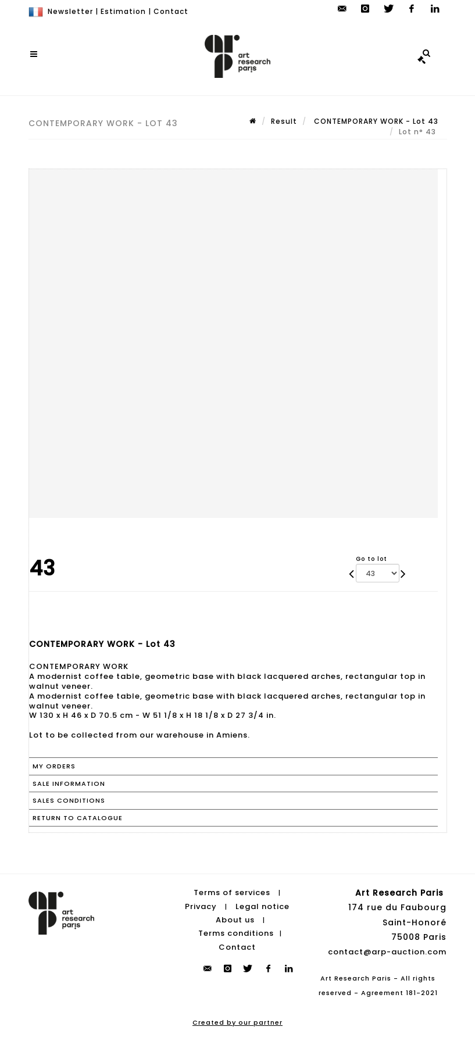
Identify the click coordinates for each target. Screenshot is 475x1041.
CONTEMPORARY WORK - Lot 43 (375, 121)
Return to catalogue (78, 817)
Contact (170, 11)
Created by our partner (237, 1022)
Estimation (123, 11)
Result (284, 121)
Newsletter (70, 11)
